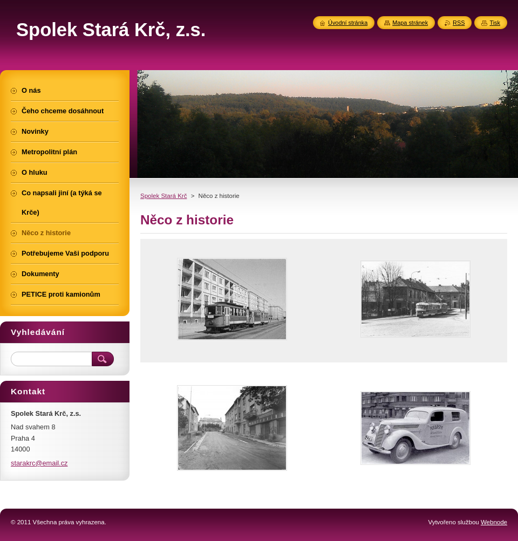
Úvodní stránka (347, 22)
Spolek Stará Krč (163, 196)
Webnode (494, 522)
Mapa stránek (410, 22)
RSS (459, 22)
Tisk (494, 22)
